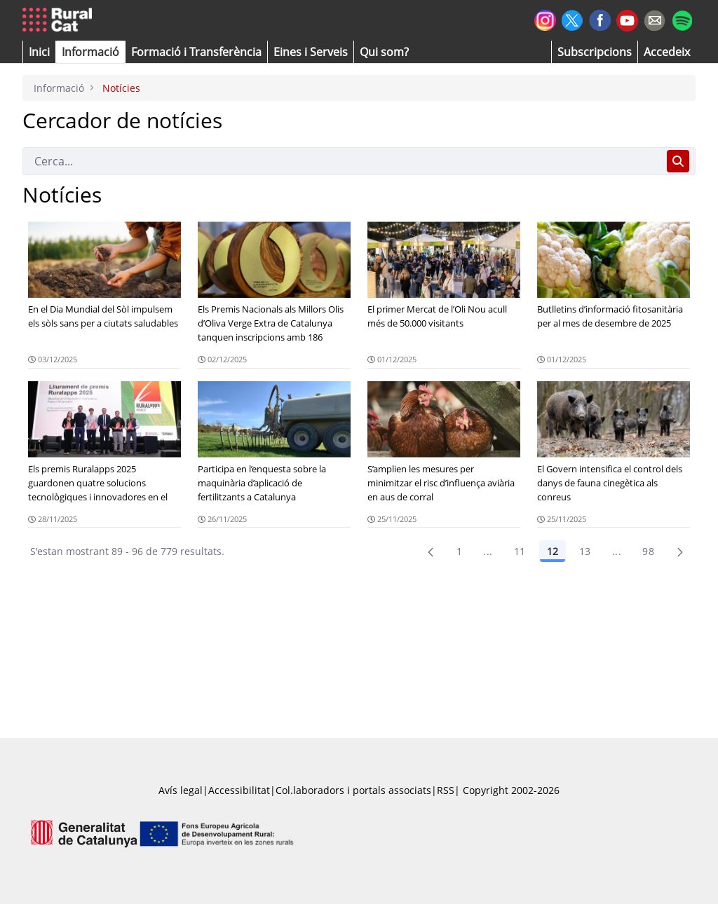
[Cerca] (341, 161)
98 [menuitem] (648, 551)
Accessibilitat (239, 790)
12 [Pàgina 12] (552, 551)
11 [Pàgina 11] (520, 551)
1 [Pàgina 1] (459, 551)
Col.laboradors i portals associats (353, 790)
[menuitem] (196, 52)
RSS (445, 790)
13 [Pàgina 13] (585, 551)
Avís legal (180, 790)
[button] (39, 52)
